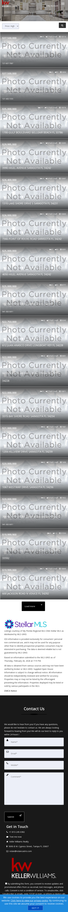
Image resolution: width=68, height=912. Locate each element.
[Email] (34, 753)
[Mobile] (34, 765)
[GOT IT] (35, 908)
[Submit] (14, 817)
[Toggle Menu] (63, 3)
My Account (51, 5)
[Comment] (34, 788)
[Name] (34, 742)
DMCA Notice (10, 690)
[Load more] (33, 606)
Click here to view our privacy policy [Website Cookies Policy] (29, 900)
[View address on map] (34, 846)
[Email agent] (34, 851)
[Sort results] (10, 26)
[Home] (10, 3)
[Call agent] (34, 832)
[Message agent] (34, 837)
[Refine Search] (62, 25)
